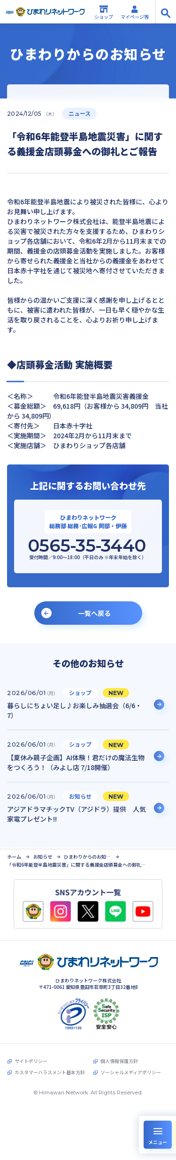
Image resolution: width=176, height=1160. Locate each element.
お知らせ (42, 855)
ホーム (14, 855)
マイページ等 (135, 12)
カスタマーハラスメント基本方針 (50, 1071)
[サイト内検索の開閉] (165, 11)
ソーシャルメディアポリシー (130, 1071)
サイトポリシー (31, 1060)
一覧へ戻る (94, 613)
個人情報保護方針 (119, 1060)
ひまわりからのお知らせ (87, 855)
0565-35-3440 (86, 545)
